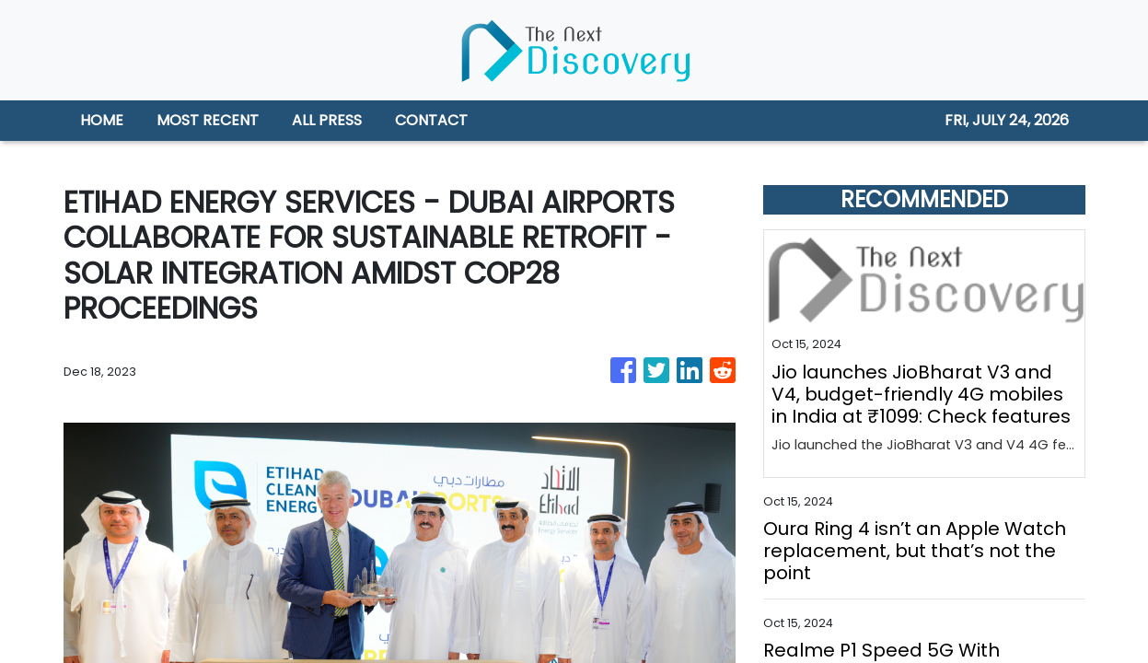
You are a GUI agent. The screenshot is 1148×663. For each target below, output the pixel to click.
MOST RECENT (208, 120)
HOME (101, 120)
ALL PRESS (327, 120)
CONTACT (431, 120)
